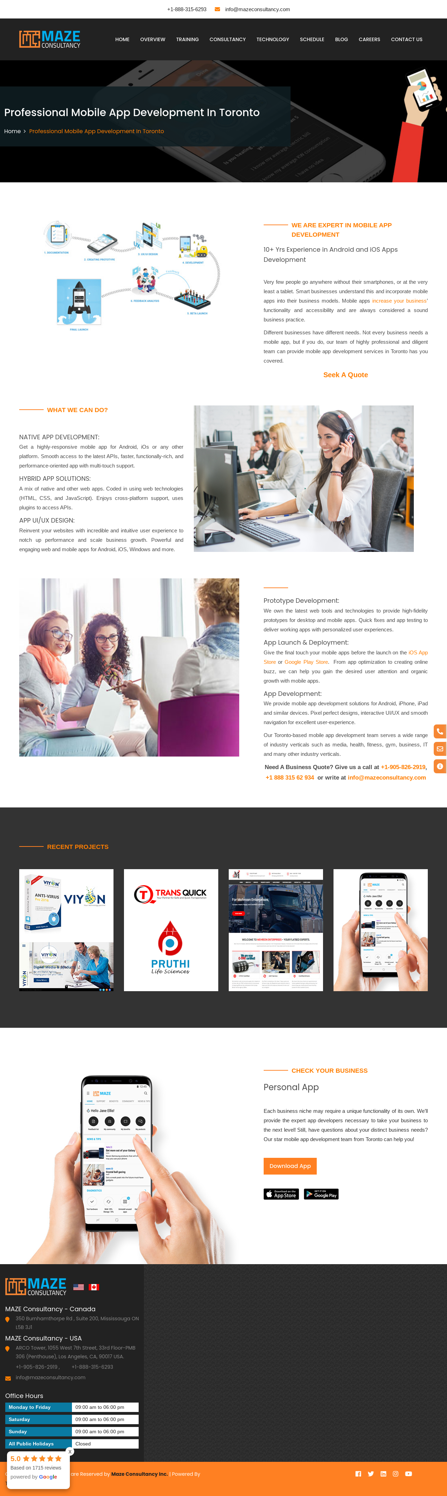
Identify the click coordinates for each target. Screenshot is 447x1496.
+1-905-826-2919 (403, 767)
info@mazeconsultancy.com (252, 9)
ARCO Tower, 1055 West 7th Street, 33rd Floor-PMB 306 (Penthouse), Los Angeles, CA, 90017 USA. (75, 1352)
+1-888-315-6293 (181, 9)
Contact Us (407, 39)
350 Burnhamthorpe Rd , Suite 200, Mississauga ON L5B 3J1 (77, 1323)
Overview (153, 39)
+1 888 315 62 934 (290, 777)
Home (122, 39)
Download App (290, 1166)
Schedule (312, 39)
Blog (341, 39)
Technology (273, 39)
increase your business (399, 301)
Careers (369, 39)
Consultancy (228, 39)
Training (187, 39)
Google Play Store (306, 662)
